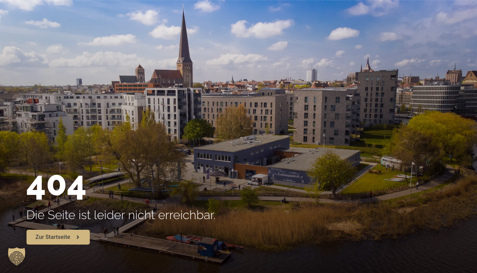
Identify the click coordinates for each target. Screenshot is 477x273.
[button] (16, 256)
